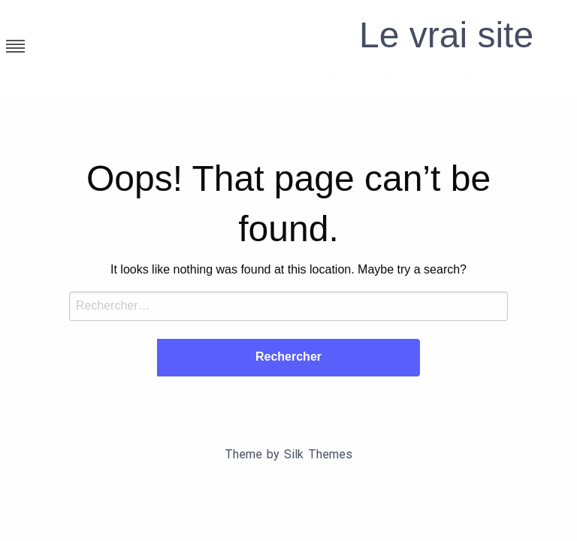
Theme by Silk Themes (288, 454)
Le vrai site (446, 35)
